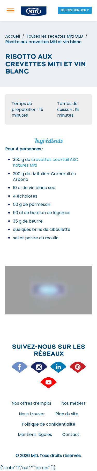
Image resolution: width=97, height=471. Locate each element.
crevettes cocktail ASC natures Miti (45, 162)
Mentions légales (35, 434)
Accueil (12, 36)
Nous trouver (32, 414)
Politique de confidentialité (48, 424)
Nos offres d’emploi (31, 403)
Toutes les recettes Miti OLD (54, 36)
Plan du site (66, 414)
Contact (70, 434)
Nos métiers (73, 403)
